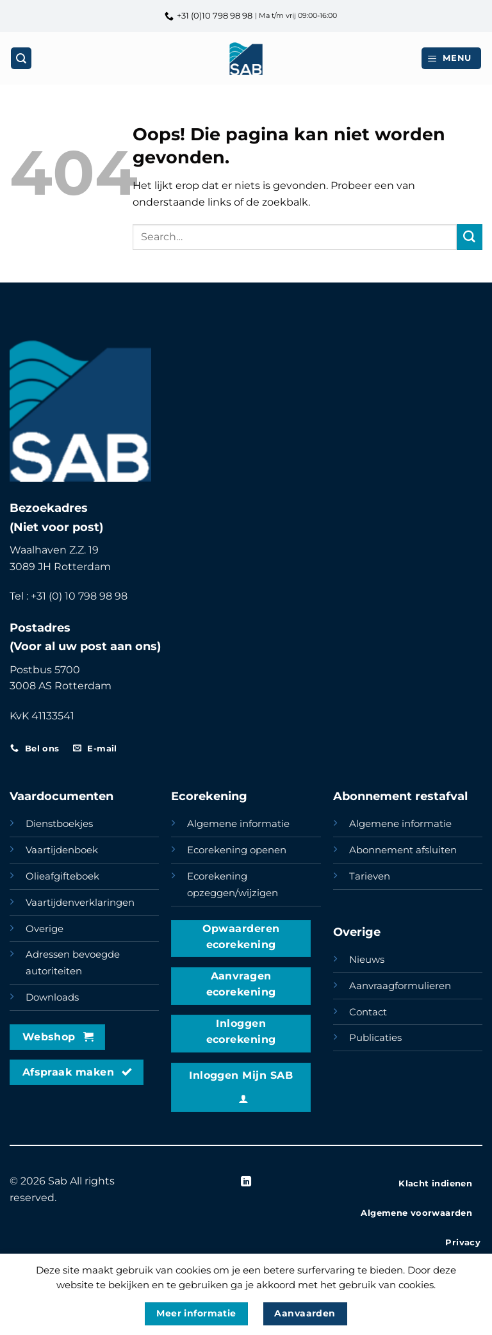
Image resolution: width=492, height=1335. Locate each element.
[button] (452, 58)
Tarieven (369, 876)
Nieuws (366, 959)
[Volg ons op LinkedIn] (246, 1182)
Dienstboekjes (59, 824)
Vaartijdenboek (62, 850)
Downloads (52, 997)
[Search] (21, 58)
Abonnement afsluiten (403, 850)
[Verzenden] (469, 237)
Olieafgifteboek (62, 876)
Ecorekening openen (236, 850)
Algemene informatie (238, 824)
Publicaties (375, 1038)
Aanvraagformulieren (400, 986)
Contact (368, 1012)
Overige (44, 929)
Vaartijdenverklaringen (80, 902)
